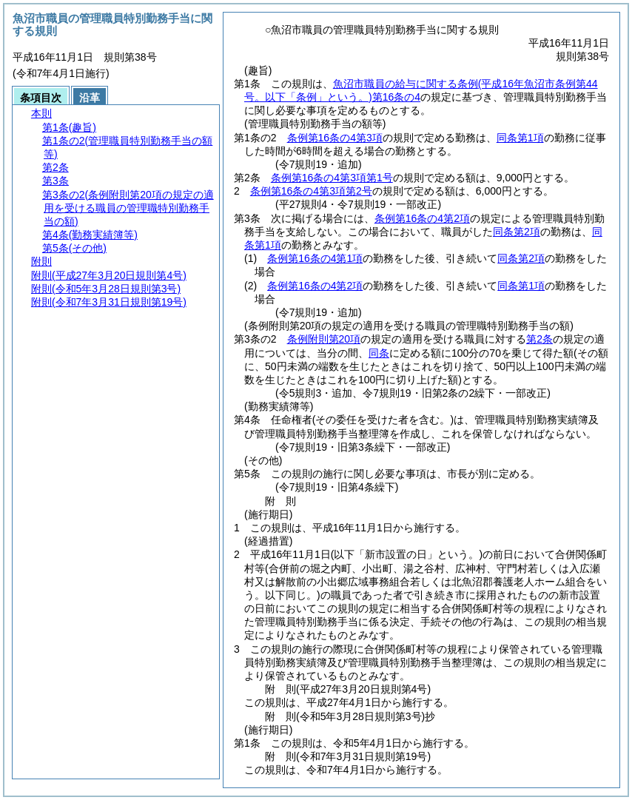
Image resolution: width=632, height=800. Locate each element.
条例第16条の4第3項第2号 (311, 191)
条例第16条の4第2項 (422, 218)
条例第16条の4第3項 (335, 138)
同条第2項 (516, 232)
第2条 (539, 339)
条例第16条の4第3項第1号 (332, 178)
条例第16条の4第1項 (315, 258)
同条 (379, 353)
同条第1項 (520, 138)
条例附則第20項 (324, 339)
